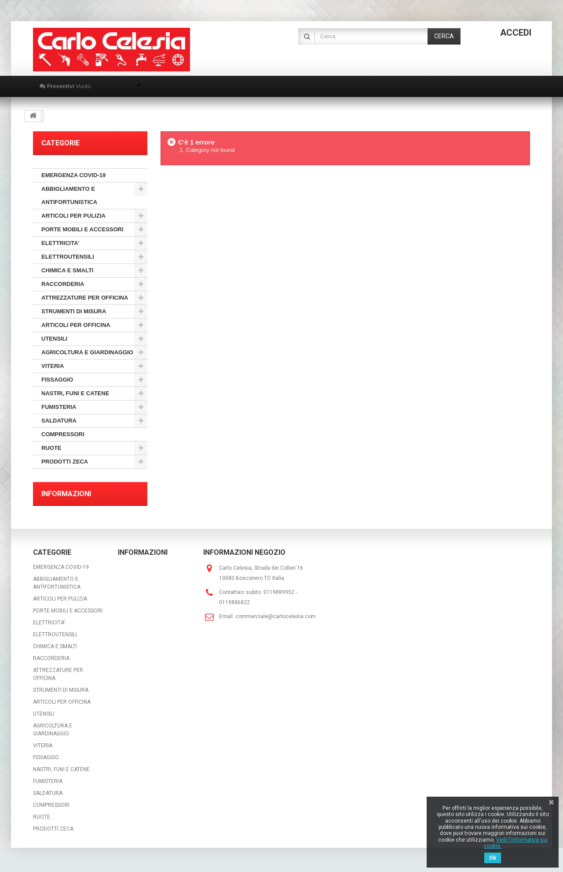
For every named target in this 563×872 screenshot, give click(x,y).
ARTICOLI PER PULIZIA (73, 215)
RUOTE (51, 448)
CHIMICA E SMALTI (67, 270)
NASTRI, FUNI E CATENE (75, 393)
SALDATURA (59, 420)
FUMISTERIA (58, 407)
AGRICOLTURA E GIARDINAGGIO (87, 352)
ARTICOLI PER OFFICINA (75, 325)
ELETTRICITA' (60, 243)
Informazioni (66, 494)
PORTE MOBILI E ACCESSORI (82, 229)
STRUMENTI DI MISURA (73, 311)
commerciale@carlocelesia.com (275, 616)
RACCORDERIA (62, 284)
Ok (492, 858)
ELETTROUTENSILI (67, 256)
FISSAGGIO (57, 379)
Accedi (515, 33)
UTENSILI (54, 338)
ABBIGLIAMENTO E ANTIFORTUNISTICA (69, 195)
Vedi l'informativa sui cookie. (516, 843)
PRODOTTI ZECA (64, 461)
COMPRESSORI (62, 434)
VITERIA (52, 366)
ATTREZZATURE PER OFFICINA (84, 297)
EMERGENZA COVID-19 (73, 175)
